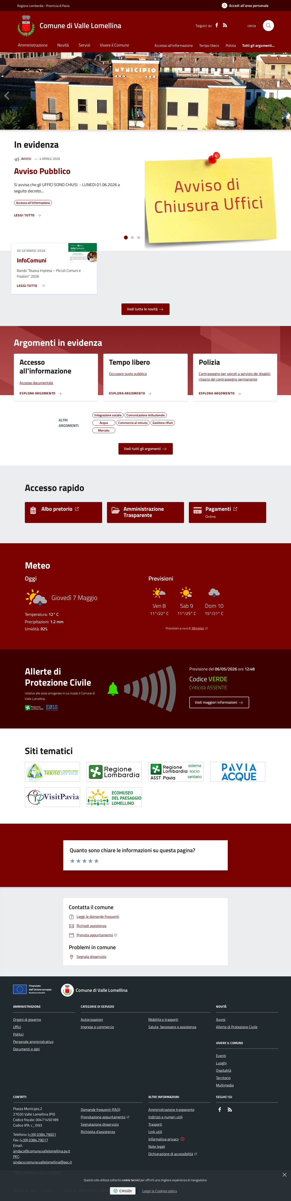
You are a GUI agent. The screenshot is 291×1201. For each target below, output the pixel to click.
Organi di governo (27, 1019)
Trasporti (155, 1124)
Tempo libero (209, 45)
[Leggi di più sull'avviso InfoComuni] (32, 283)
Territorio (223, 1078)
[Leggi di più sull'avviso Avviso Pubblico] (27, 215)
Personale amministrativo (33, 1041)
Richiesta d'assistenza (98, 1131)
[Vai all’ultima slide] (7, 95)
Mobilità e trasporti (163, 1019)
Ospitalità (223, 1070)
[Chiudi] (284, 1175)
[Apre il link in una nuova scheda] (52, 772)
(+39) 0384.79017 (34, 1140)
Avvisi (26, 158)
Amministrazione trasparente (171, 1109)
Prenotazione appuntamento (105, 1116)
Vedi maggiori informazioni (219, 702)
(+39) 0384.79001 (42, 1134)
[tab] (141, 124)
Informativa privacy (163, 1139)
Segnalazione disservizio (100, 1124)
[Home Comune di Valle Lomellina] (69, 25)
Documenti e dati (26, 1049)
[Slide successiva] (283, 95)
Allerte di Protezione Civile (236, 1027)
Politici (18, 1034)
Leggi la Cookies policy (159, 1191)
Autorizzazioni (92, 1019)
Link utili (155, 1131)
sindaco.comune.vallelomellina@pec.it (42, 1162)
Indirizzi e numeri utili (165, 1117)
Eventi (221, 1055)
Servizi (84, 45)
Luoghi (221, 1063)
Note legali (156, 1146)
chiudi (123, 1191)
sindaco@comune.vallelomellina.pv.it (41, 1151)
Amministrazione (33, 45)
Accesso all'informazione (174, 45)
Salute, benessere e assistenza (172, 1027)
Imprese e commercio (97, 1027)
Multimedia (225, 1085)
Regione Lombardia (30, 5)
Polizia (231, 45)
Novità (63, 45)
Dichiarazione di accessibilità (172, 1153)
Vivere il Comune (114, 45)
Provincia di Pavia (57, 5)
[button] (268, 25)
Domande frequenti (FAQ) (100, 1109)
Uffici (17, 1027)
